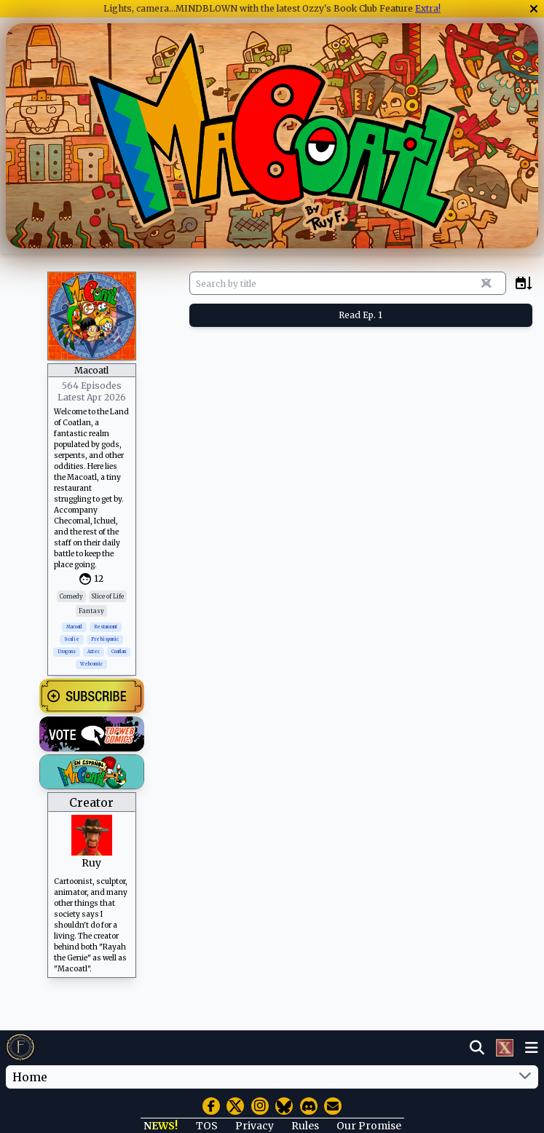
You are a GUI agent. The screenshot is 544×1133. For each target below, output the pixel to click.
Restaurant (105, 627)
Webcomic (91, 664)
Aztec (93, 652)
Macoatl (74, 627)
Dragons (67, 652)
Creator (91, 802)
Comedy (71, 596)
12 (98, 578)
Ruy (91, 862)
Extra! (428, 8)
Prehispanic (105, 639)
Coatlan (118, 652)
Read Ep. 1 (360, 314)
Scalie (71, 639)
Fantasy (91, 611)
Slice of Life (108, 596)
